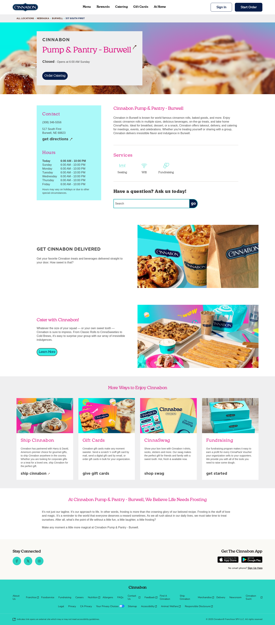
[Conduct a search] (151, 203)
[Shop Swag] (154, 474)
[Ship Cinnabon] (35, 474)
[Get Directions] (57, 139)
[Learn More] (47, 352)
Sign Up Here (255, 568)
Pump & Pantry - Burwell (89, 49)
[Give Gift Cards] (96, 474)
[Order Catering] (55, 76)
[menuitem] (17, 597)
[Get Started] (216, 474)
